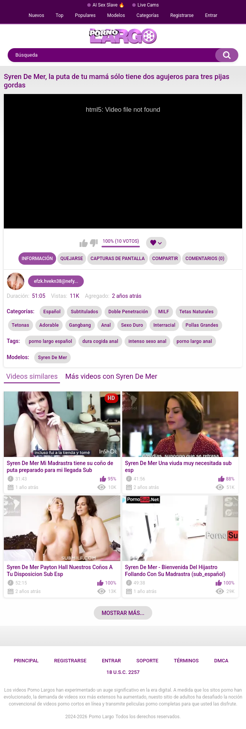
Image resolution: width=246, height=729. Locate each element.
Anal (106, 325)
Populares (85, 15)
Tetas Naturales (197, 311)
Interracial (164, 325)
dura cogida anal (100, 341)
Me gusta (84, 243)
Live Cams (148, 5)
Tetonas (20, 325)
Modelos (116, 15)
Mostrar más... (122, 613)
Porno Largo (101, 716)
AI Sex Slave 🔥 (109, 5)
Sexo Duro (132, 325)
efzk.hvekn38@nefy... (56, 281)
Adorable (49, 325)
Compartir (165, 258)
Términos (186, 660)
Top (59, 15)
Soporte (147, 660)
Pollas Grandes (202, 325)
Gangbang (80, 325)
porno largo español (50, 341)
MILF (163, 311)
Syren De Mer (52, 357)
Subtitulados (84, 311)
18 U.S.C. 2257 (123, 672)
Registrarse (182, 15)
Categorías (147, 15)
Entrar (211, 15)
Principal (26, 660)
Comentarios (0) (205, 258)
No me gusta (94, 243)
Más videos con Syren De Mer (111, 376)
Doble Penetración (128, 311)
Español (52, 311)
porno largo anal (194, 341)
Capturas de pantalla (118, 258)
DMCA (221, 660)
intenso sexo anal (147, 341)
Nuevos (36, 15)
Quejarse (71, 258)
